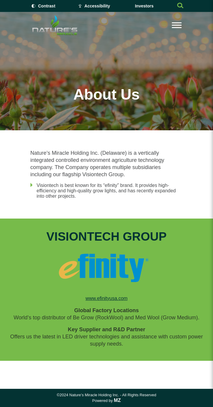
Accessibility (97, 6)
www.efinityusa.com (106, 298)
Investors (144, 6)
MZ (117, 400)
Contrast (47, 6)
